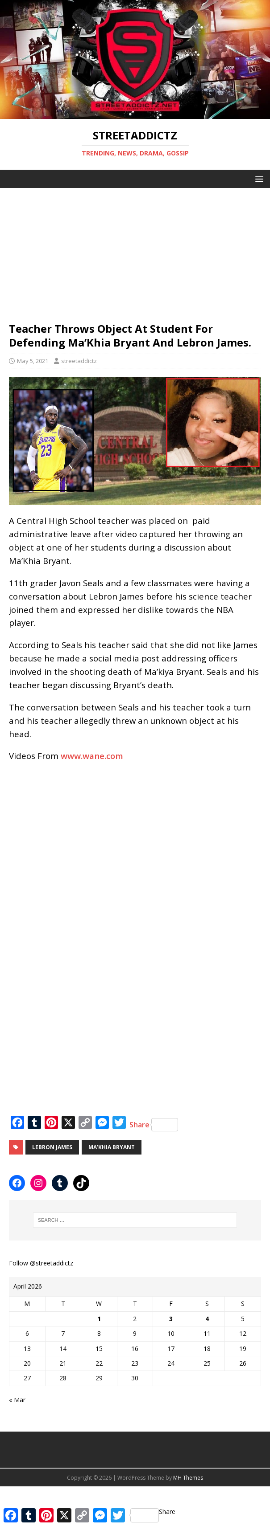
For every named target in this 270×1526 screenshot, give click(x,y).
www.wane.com (92, 755)
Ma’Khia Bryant (111, 1147)
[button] (258, 178)
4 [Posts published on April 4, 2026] (207, 1318)
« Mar (17, 1399)
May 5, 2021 (32, 361)
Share (153, 1124)
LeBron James (52, 1147)
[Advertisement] (135, 250)
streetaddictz (79, 361)
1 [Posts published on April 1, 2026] (99, 1318)
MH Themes (188, 1477)
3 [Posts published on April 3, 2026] (171, 1318)
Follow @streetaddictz (41, 1263)
